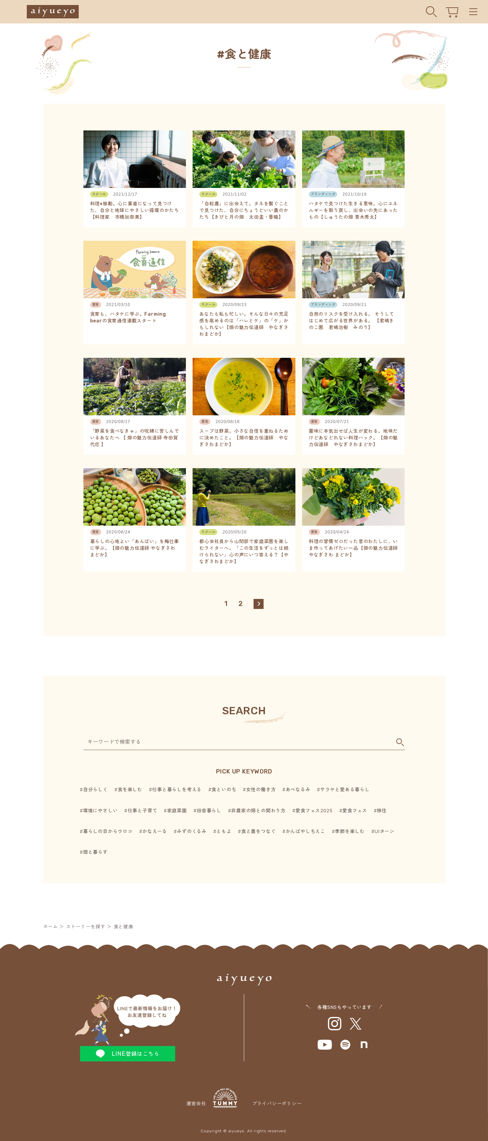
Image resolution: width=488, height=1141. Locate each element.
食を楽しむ (130, 790)
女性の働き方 (261, 790)
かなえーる (154, 831)
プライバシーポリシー (277, 1104)
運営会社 (211, 1098)
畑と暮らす (95, 852)
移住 (382, 811)
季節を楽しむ (350, 831)
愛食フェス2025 (314, 811)
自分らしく (95, 790)
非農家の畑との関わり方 (258, 811)
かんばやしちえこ (305, 831)
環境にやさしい (100, 811)
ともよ (223, 831)
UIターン (384, 831)
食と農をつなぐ (258, 831)
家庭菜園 (177, 811)
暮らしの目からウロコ (108, 831)
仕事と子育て (142, 811)
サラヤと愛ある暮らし (345, 790)
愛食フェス (354, 811)
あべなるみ (298, 790)
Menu (473, 11)
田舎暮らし (209, 811)
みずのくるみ (192, 831)
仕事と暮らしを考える (177, 790)
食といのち (223, 790)
